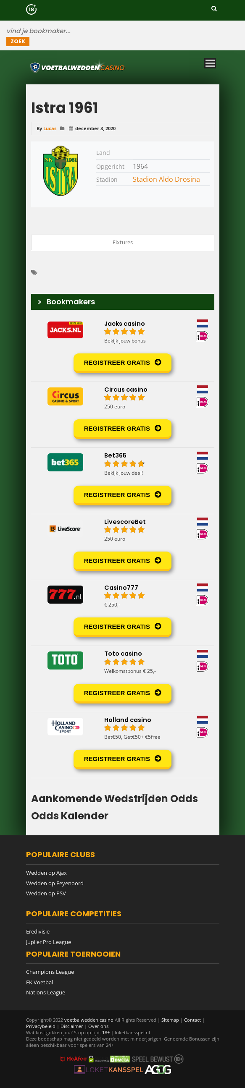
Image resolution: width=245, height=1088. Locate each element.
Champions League (50, 972)
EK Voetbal (39, 982)
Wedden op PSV (46, 893)
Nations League (45, 992)
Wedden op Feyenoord (55, 883)
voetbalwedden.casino (88, 1020)
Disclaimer (72, 1026)
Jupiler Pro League (48, 942)
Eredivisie (38, 931)
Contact (192, 1020)
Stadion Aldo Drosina (166, 179)
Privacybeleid (40, 1026)
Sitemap (170, 1020)
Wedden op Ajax (46, 872)
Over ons (98, 1026)
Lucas (49, 128)
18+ (106, 1032)
